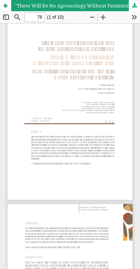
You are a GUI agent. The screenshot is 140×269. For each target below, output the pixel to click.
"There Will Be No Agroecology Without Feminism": (74, 5)
